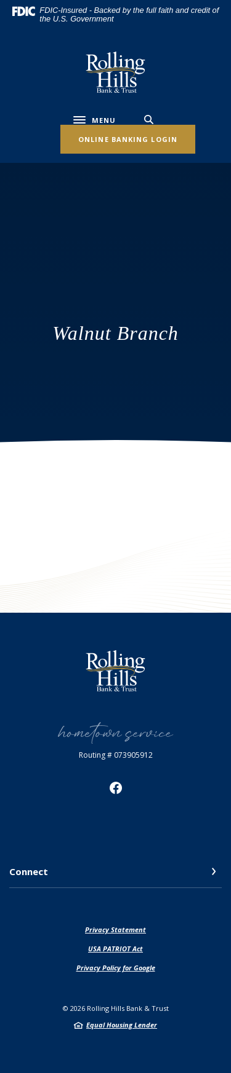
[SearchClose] (149, 119)
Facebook (116, 788)
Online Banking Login (127, 139)
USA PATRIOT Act (115, 948)
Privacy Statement (115, 929)
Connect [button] (28, 871)
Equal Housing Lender (121, 1024)
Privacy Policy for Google (115, 967)
